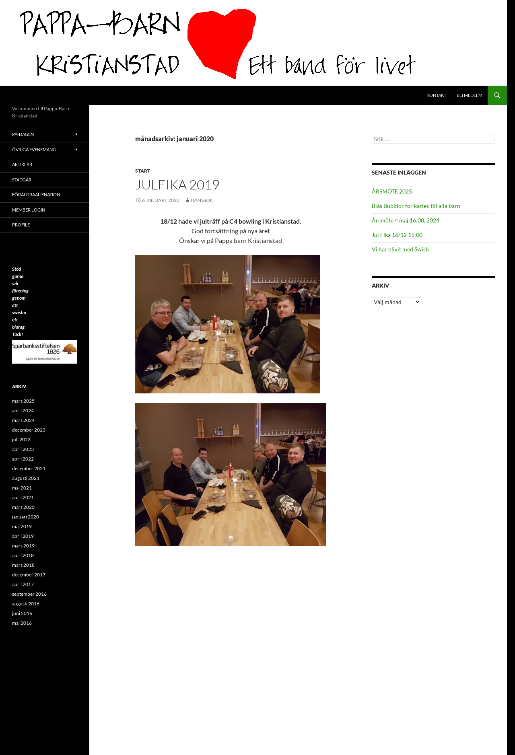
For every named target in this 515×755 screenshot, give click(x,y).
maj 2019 (22, 526)
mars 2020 (23, 507)
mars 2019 (23, 546)
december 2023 (28, 430)
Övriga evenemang (34, 149)
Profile (21, 224)
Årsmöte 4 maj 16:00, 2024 (405, 220)
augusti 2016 (25, 604)
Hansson (202, 200)
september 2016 (29, 594)
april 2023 (23, 449)
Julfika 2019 (177, 184)
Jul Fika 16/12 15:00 (397, 234)
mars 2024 (23, 420)
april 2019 (23, 536)
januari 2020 (25, 517)
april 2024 (23, 410)
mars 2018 (23, 565)
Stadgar (21, 179)
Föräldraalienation (36, 194)
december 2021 (28, 468)
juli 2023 (21, 439)
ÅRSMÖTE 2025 (392, 191)
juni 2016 (22, 613)
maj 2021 (22, 488)
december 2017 (28, 575)
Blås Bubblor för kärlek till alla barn (416, 205)
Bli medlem (469, 95)
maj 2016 (22, 623)
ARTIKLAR (22, 164)
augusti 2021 (25, 478)
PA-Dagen (23, 134)
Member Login (28, 209)
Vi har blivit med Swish (400, 249)
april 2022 (23, 459)
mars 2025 (23, 401)
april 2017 (23, 584)
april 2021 (23, 497)
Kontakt (436, 95)
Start (142, 171)
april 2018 (23, 555)
